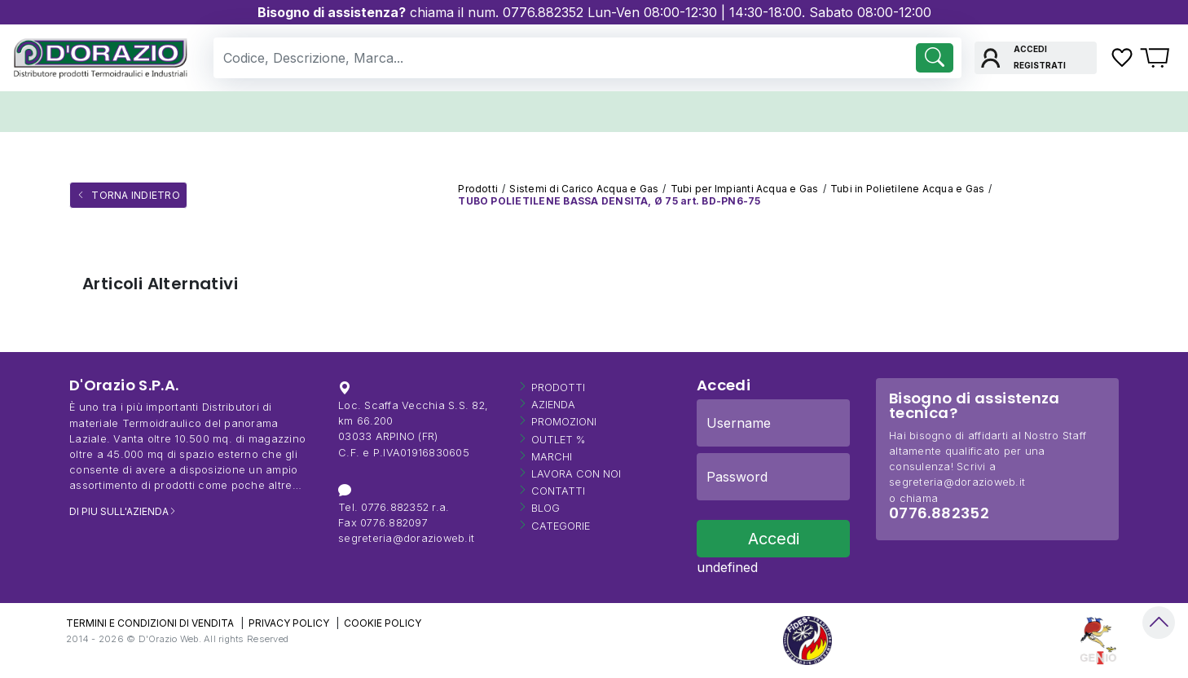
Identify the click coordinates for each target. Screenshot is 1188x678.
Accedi (1030, 49)
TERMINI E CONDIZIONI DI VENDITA (150, 623)
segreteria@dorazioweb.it (406, 538)
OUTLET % (558, 440)
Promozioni (563, 422)
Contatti (558, 491)
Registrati (1040, 65)
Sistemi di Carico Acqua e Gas (583, 189)
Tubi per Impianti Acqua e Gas (745, 189)
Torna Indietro (134, 195)
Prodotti (478, 189)
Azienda (553, 404)
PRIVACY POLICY (289, 623)
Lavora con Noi (576, 474)
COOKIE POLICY (382, 623)
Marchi (551, 457)
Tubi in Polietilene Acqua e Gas (907, 189)
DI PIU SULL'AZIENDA (119, 511)
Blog (545, 508)
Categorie (560, 526)
